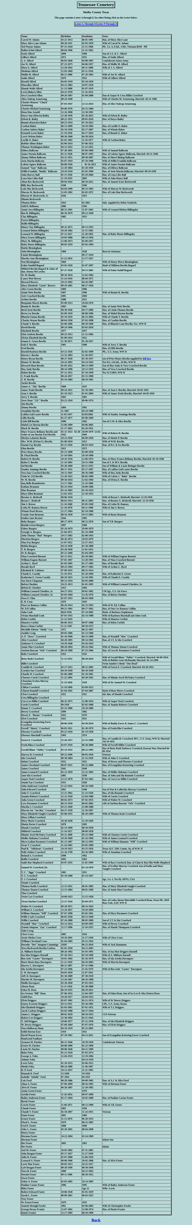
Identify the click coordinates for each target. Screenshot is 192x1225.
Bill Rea (147, 358)
